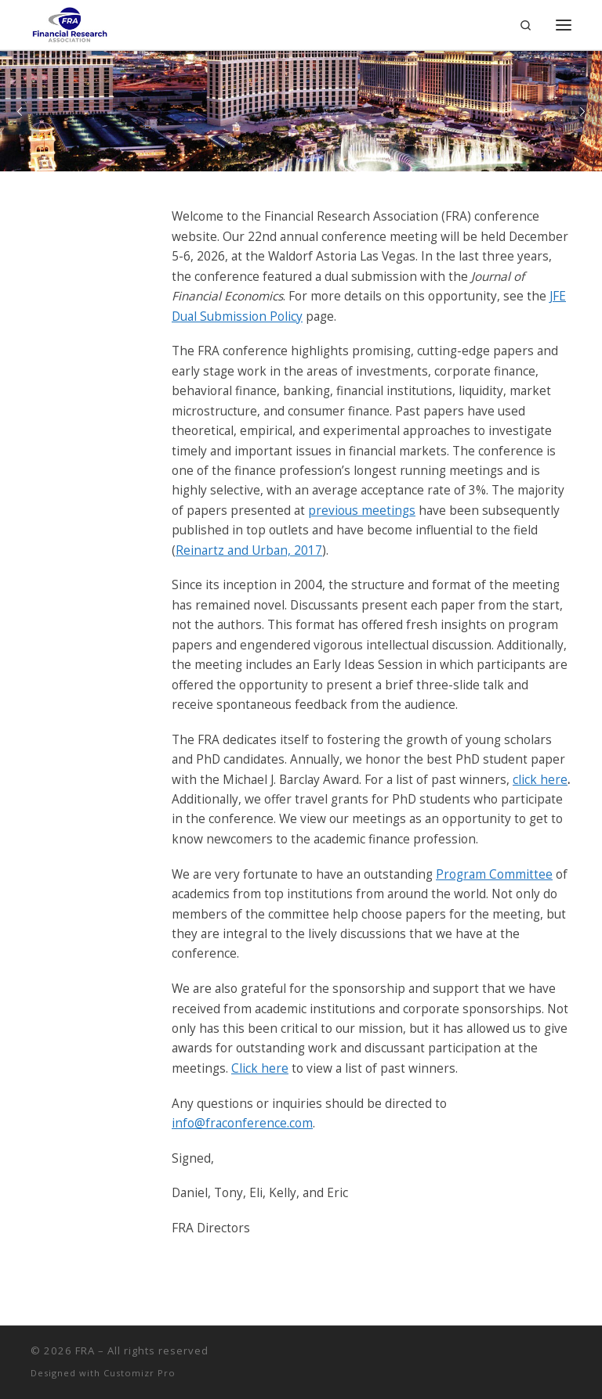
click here (540, 779)
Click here (259, 1068)
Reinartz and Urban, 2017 (249, 550)
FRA (85, 1350)
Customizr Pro (139, 1373)
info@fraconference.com (242, 1123)
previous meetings (361, 510)
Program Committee (494, 874)
